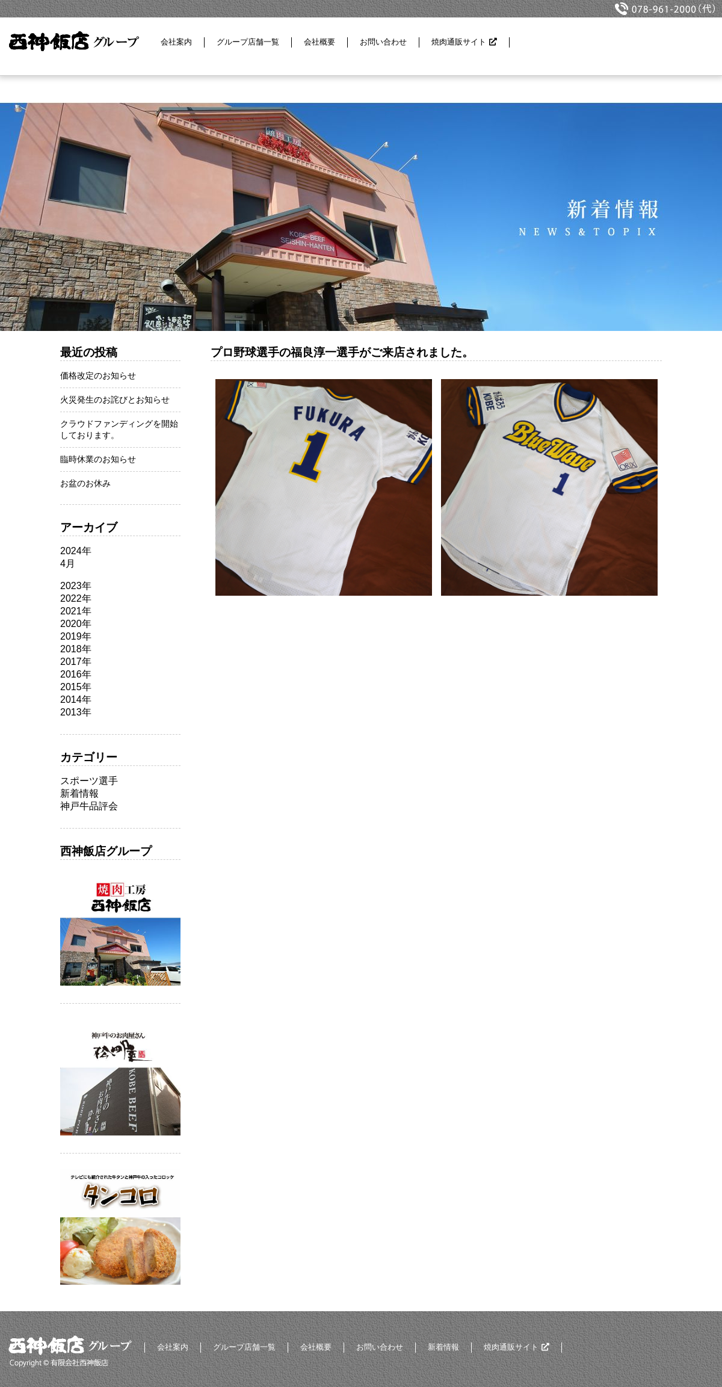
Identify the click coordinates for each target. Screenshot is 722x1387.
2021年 (75, 611)
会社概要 (319, 41)
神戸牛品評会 (89, 806)
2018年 (75, 649)
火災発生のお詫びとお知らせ (115, 399)
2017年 (75, 661)
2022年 (75, 598)
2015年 (75, 687)
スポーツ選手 (89, 781)
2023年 (75, 586)
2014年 (75, 699)
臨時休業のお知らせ (98, 459)
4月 (67, 563)
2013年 (75, 712)
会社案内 (176, 41)
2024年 (75, 551)
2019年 (75, 636)
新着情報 (79, 793)
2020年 (75, 624)
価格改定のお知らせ (98, 375)
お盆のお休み (85, 483)
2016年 (75, 674)
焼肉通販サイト (458, 41)
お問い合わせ (383, 41)
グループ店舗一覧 (248, 41)
